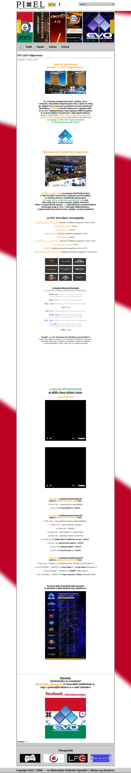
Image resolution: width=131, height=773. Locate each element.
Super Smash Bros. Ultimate (63, 244)
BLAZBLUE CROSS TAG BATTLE (47, 222)
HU (50, 5)
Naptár (40, 46)
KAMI (29, 46)
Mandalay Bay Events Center (67, 501)
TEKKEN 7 (47, 248)
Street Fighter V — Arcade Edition (47, 241)
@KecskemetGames (75, 694)
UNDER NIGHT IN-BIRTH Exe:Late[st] (47, 252)
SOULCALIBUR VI (62, 237)
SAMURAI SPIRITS (50, 233)
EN (54, 5)
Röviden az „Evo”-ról (50, 193)
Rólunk (65, 46)
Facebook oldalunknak (50, 684)
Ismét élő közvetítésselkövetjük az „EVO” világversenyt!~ (65, 66)
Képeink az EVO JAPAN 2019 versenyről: (65, 151)
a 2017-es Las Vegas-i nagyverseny (73, 115)
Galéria (52, 46)
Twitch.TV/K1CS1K (65, 397)
